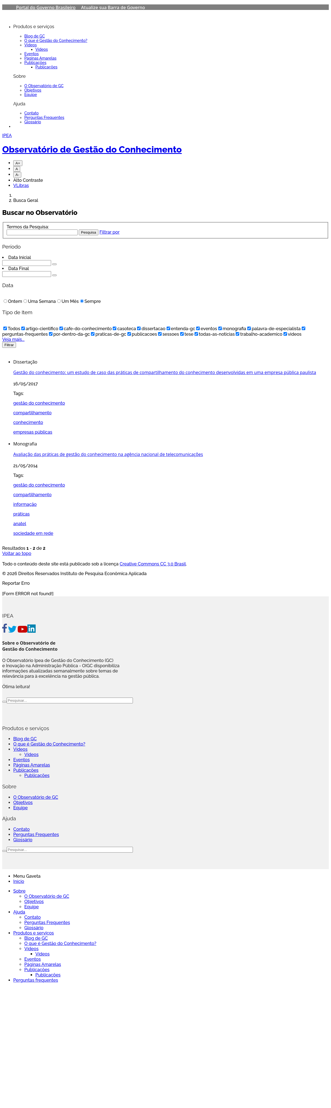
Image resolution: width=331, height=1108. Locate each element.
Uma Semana (39, 301)
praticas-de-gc (108, 334)
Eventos (31, 54)
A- (17, 175)
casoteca (124, 328)
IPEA (7, 135)
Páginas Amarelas (40, 58)
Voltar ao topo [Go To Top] (16, 553)
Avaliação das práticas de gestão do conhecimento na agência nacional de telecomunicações (108, 454)
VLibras (21, 185)
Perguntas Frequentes (44, 117)
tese (186, 334)
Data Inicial (19, 257)
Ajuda (19, 912)
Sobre (19, 891)
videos (292, 334)
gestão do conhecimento (39, 403)
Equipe (30, 94)
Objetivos (32, 90)
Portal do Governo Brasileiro (46, 7)
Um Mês (68, 301)
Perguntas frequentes (35, 980)
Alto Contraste (28, 180)
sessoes (168, 334)
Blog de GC (34, 36)
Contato (31, 113)
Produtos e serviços (33, 933)
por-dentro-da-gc (69, 334)
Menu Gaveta (27, 876)
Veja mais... (13, 339)
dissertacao (151, 328)
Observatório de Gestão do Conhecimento (92, 149)
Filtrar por (109, 232)
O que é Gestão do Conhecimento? (55, 40)
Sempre (90, 301)
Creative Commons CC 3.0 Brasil (153, 564)
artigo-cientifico (39, 328)
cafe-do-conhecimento (85, 328)
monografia (232, 328)
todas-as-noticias (215, 334)
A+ (17, 163)
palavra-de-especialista (274, 328)
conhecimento (28, 422)
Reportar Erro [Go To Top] (16, 583)
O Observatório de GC (44, 86)
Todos (11, 328)
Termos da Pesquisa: (28, 226)
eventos (206, 328)
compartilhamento (32, 412)
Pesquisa (88, 232)
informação (25, 504)
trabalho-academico (259, 334)
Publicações (35, 62)
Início (18, 881)
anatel (19, 523)
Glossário (32, 122)
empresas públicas (32, 432)
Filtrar (9, 345)
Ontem (13, 301)
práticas (21, 514)
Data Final (18, 268)
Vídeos (30, 45)
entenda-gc (181, 328)
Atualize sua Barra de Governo (113, 7)
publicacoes (142, 334)
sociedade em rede (33, 533)
